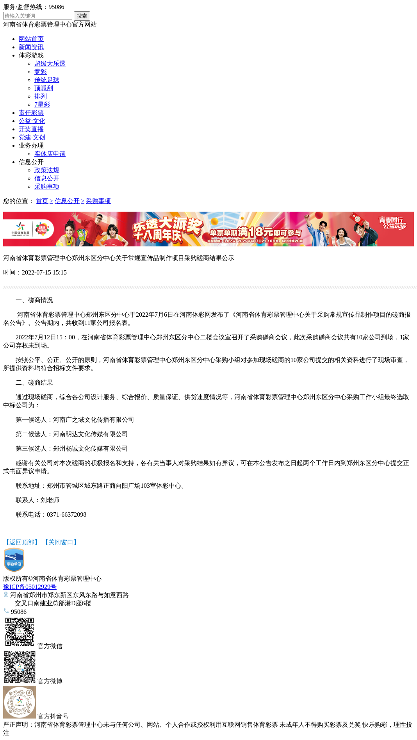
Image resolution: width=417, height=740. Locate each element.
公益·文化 (32, 121)
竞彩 (40, 71)
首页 (42, 201)
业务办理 (31, 145)
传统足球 (46, 80)
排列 (40, 96)
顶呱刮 (43, 88)
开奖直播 (31, 129)
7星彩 (42, 104)
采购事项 (46, 186)
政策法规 (46, 170)
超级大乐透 (50, 63)
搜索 (82, 16)
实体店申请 (50, 153)
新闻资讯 (31, 47)
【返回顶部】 (22, 542)
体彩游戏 (31, 55)
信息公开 (31, 162)
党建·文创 (32, 137)
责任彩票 (31, 112)
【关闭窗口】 (61, 542)
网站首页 (31, 39)
